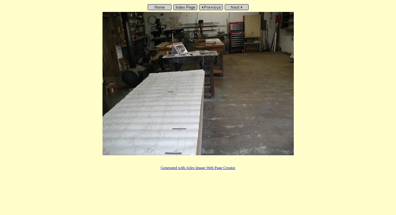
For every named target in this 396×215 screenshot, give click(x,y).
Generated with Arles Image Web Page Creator (198, 167)
